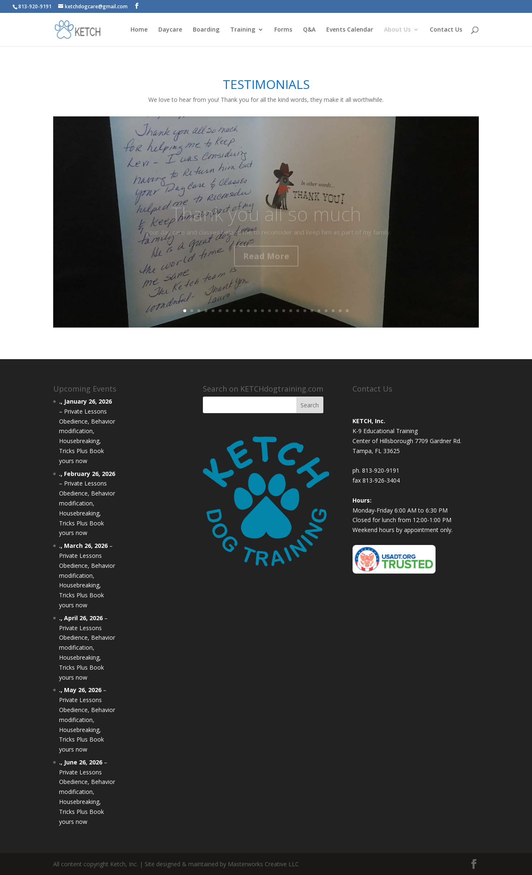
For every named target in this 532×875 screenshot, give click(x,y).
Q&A (309, 30)
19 (311, 310)
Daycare (170, 30)
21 (326, 310)
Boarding (206, 30)
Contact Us (446, 30)
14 (276, 310)
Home (139, 30)
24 (347, 310)
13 (269, 310)
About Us (397, 30)
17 (297, 310)
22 (333, 310)
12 (262, 310)
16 (290, 310)
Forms (283, 30)
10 (248, 310)
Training (242, 30)
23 (340, 310)
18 (304, 310)
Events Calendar (349, 30)
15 (283, 310)
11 (255, 310)
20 (319, 310)
